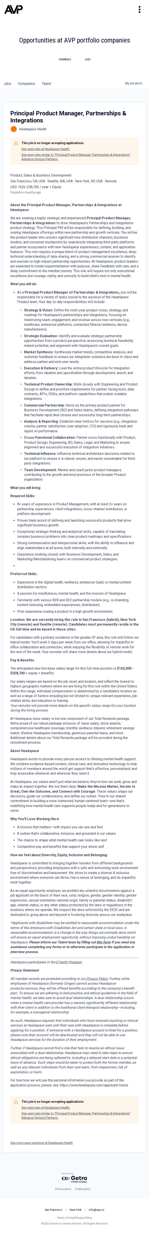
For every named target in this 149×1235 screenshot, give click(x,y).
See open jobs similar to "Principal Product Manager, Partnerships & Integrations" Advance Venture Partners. (75, 157)
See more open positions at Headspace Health (41, 1143)
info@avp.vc (96, 1209)
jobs (7, 84)
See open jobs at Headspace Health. (45, 149)
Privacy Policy (83, 1217)
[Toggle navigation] (139, 9)
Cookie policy (82, 1189)
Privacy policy (63, 1189)
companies (26, 84)
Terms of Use (65, 1217)
